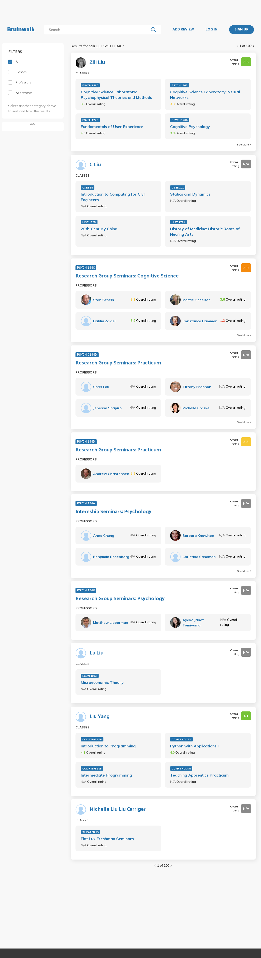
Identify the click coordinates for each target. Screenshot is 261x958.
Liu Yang (100, 717)
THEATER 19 (90, 832)
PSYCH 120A (180, 120)
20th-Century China (99, 228)
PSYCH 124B (90, 120)
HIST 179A (178, 222)
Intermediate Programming (106, 775)
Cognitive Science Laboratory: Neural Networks (205, 94)
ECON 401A (89, 675)
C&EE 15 (87, 187)
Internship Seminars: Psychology (113, 512)
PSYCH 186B (179, 85)
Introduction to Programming (108, 746)
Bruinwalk (21, 29)
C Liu (95, 165)
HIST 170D (89, 222)
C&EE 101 (178, 187)
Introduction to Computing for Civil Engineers (113, 197)
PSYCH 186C (90, 85)
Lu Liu (96, 653)
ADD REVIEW (183, 29)
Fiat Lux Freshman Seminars (107, 838)
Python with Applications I (194, 746)
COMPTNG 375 (181, 768)
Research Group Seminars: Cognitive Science (127, 276)
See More (244, 144)
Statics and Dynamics (190, 194)
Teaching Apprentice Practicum (199, 775)
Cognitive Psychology (190, 126)
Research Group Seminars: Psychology (120, 599)
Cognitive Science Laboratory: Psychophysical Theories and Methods (116, 94)
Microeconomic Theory (102, 682)
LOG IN (211, 29)
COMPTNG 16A (181, 739)
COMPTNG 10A (92, 739)
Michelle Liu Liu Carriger (118, 809)
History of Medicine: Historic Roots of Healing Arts (205, 231)
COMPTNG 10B (92, 768)
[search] (97, 29)
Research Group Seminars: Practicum (118, 363)
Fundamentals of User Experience (112, 126)
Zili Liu (97, 63)
